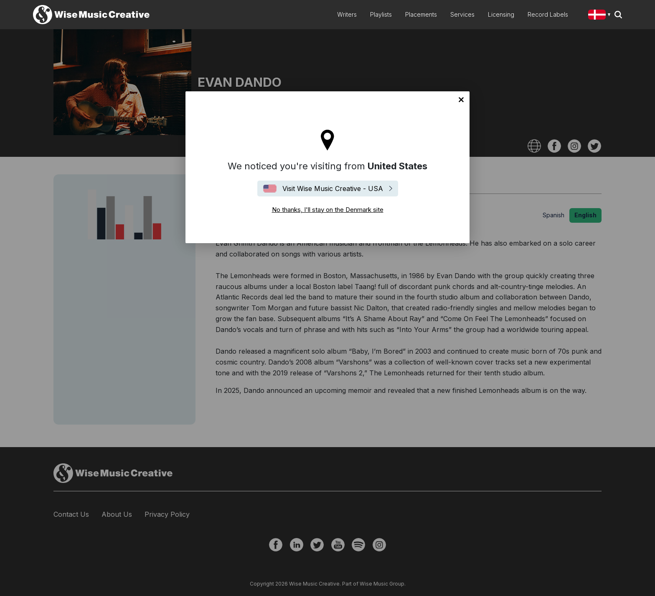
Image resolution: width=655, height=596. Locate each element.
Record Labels (548, 14)
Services (462, 14)
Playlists (381, 14)
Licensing (501, 14)
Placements (421, 14)
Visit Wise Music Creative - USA (332, 188)
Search (618, 14)
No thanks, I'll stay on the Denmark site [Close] (461, 99)
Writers (347, 14)
